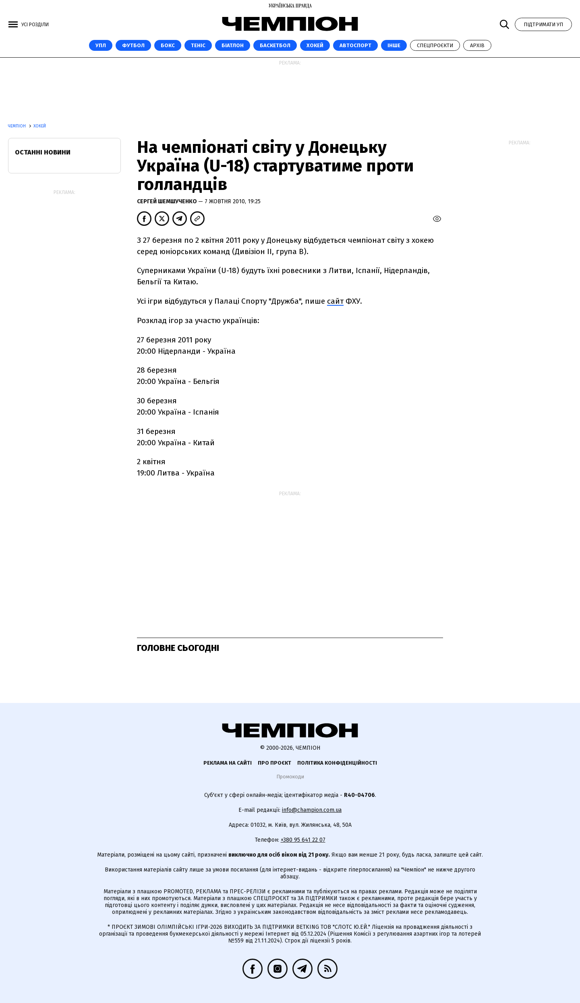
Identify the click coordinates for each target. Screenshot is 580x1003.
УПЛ (100, 45)
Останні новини (42, 152)
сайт (335, 301)
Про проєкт (274, 763)
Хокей (315, 45)
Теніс (198, 45)
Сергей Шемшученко (167, 201)
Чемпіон (17, 126)
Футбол (133, 45)
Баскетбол (275, 45)
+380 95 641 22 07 (303, 839)
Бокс (168, 45)
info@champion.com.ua (312, 810)
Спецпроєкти (435, 45)
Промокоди (290, 777)
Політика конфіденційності (337, 763)
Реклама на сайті (227, 763)
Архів (477, 45)
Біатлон (233, 45)
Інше (393, 45)
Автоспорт (355, 45)
